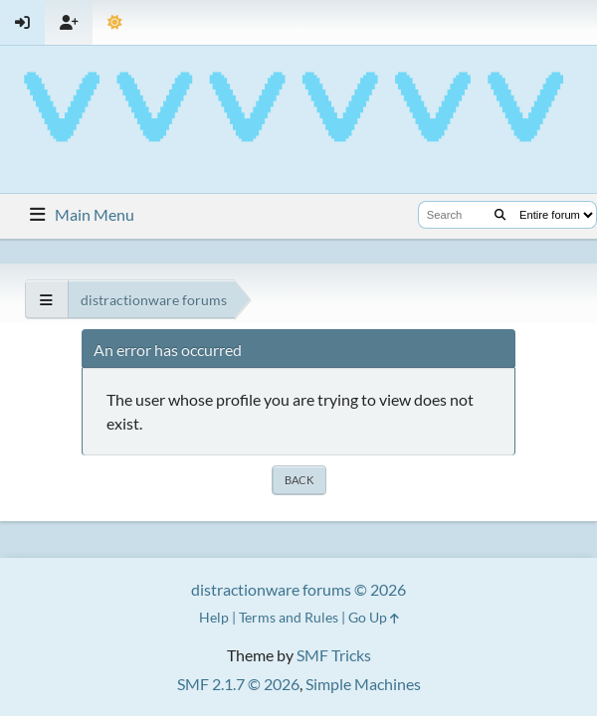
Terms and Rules (288, 617)
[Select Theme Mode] (115, 22)
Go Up (373, 617)
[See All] (46, 299)
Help (214, 617)
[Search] (500, 215)
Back (299, 479)
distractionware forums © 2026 (298, 589)
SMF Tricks (334, 654)
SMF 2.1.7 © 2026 (238, 683)
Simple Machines (363, 683)
